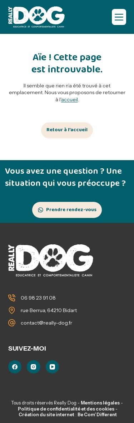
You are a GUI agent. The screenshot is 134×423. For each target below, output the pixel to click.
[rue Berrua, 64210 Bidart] (11, 310)
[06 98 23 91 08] (11, 297)
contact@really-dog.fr (46, 323)
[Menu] (119, 17)
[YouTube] (52, 367)
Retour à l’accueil (67, 130)
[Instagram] (33, 367)
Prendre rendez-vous (71, 210)
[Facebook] (15, 367)
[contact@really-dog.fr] (11, 322)
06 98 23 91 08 (38, 298)
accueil (69, 99)
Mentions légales (100, 403)
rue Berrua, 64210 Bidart (49, 310)
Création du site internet (46, 414)
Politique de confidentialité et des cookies (66, 409)
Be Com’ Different (97, 414)
